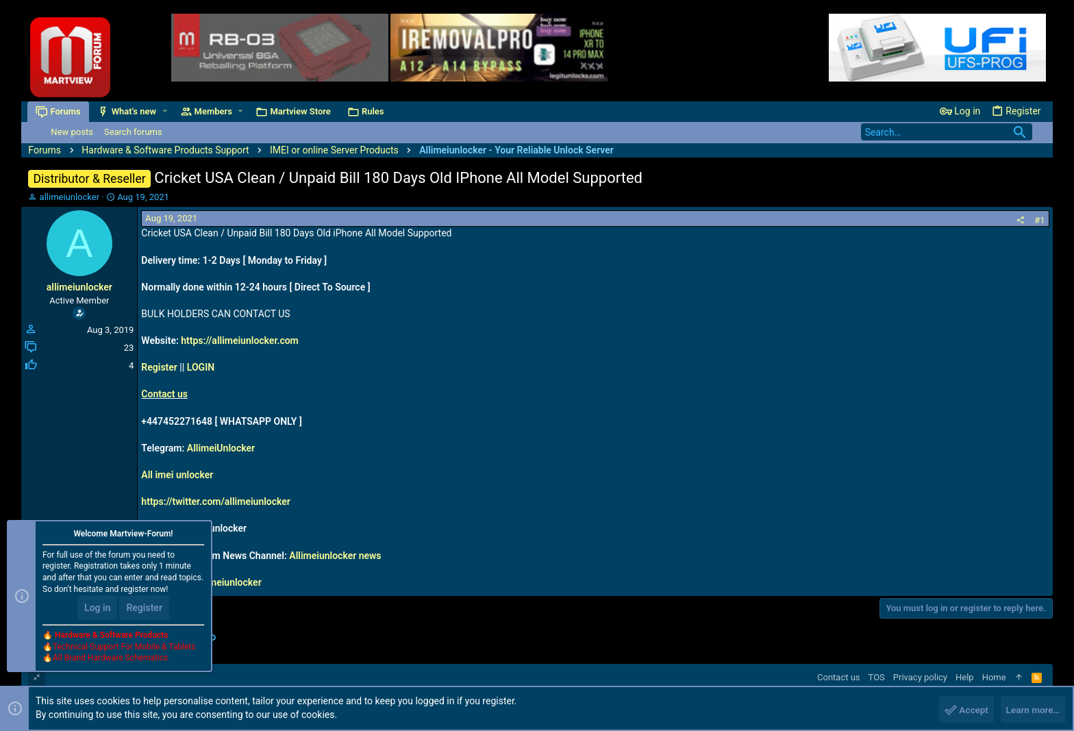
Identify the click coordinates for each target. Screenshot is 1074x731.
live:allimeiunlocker (220, 582)
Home (994, 677)
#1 (1039, 220)
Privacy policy (920, 677)
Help (965, 677)
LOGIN (200, 367)
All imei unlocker (177, 474)
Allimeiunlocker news (335, 555)
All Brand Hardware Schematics (110, 660)
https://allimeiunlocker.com (240, 340)
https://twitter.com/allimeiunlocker (215, 501)
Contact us (164, 393)
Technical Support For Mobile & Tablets (124, 648)
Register (159, 367)
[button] (165, 111)
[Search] (946, 131)
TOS (877, 677)
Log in (97, 609)
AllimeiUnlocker (221, 448)
